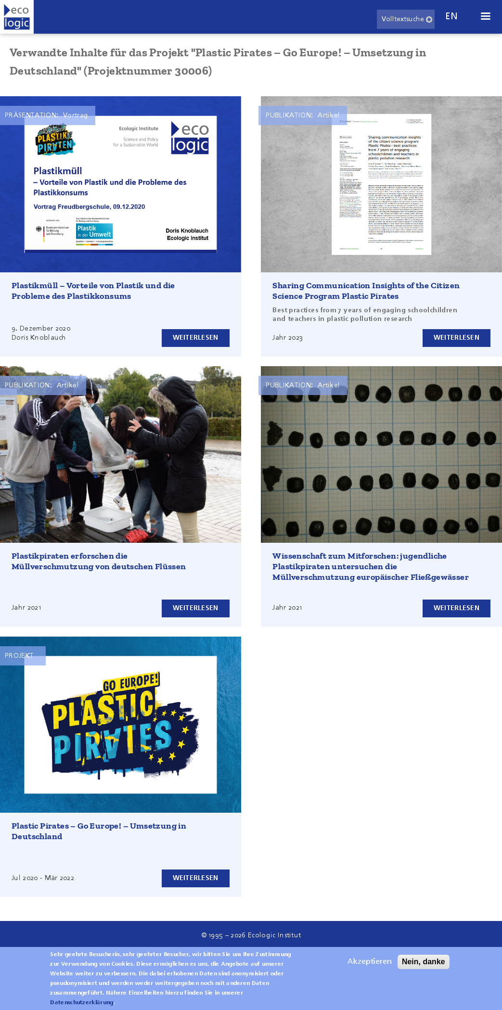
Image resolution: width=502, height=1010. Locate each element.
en (451, 16)
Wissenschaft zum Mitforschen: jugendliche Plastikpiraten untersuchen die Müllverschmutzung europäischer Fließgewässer (370, 566)
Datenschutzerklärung (81, 1005)
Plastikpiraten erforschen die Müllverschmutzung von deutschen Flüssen (99, 561)
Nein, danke (423, 963)
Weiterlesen (196, 337)
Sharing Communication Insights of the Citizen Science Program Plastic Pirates (366, 290)
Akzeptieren (370, 964)
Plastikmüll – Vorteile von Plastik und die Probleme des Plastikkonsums (93, 290)
